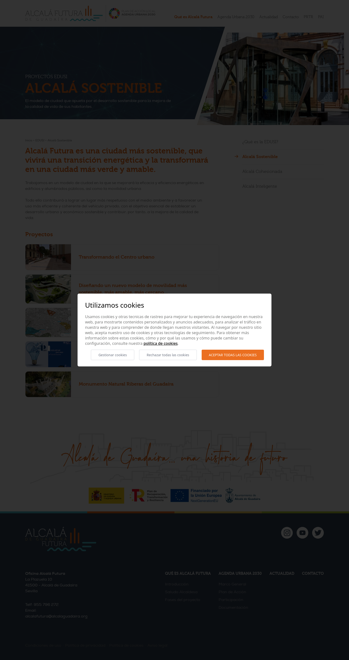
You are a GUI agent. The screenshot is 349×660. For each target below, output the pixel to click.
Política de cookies (160, 343)
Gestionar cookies (112, 355)
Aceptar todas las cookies (233, 355)
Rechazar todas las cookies (168, 355)
